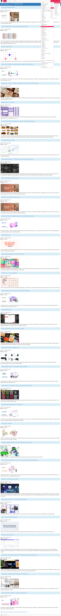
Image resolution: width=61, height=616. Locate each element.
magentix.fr (43, 54)
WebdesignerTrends (44, 27)
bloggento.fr (43, 55)
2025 (52, 3)
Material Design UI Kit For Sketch (7, 102)
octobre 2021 (56, 4)
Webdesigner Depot (44, 32)
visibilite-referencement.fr (45, 63)
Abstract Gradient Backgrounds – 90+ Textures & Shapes (12, 254)
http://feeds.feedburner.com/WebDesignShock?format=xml (16, 612)
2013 (52, 16)
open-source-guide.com (45, 48)
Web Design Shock (44, 26)
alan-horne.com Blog (44, 29)
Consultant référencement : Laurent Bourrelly (47, 62)
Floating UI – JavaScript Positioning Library (9, 479)
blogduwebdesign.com (44, 24)
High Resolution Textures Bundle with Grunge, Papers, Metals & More (14, 573)
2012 (52, 17)
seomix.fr (43, 61)
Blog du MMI (43, 51)
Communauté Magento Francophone (46, 53)
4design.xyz (43, 25)
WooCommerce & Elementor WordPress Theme (10, 197)
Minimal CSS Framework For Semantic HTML (10, 347)
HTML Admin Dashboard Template (8, 140)
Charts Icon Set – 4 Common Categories (9, 272)
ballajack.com (43, 20)
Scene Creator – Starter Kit (6, 423)
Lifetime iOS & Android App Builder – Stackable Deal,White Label (14, 592)
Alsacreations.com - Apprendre (45, 21)
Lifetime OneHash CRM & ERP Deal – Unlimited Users (12, 404)
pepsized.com (43, 33)
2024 (52, 4)
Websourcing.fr (43, 17)
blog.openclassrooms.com (45, 4)
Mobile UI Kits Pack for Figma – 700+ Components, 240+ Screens (14, 499)
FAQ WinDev (43, 58)
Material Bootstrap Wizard (6, 309)
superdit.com (43, 31)
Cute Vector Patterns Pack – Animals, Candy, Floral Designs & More (14, 26)
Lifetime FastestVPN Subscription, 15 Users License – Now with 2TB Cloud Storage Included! (19, 460)
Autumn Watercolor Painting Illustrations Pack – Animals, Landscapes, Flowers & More (18, 121)
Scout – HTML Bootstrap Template (8, 7)
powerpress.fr (43, 16)
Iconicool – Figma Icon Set (6, 46)
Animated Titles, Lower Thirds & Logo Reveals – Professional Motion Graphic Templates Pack (19, 554)
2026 (52, 2)
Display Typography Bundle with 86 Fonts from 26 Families (12, 328)
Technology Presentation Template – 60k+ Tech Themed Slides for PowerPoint (16, 442)
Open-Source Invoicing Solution (7, 534)
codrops (43, 49)
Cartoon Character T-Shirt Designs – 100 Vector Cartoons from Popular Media (16, 385)
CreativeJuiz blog (44, 22)
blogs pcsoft (43, 57)
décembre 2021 (57, 2)
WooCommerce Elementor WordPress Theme (10, 178)
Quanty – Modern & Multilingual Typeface (9, 517)
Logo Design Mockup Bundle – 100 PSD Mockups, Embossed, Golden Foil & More (17, 159)
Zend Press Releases (44, 66)
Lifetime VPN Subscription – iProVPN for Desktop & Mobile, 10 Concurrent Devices (17, 64)
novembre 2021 (57, 3)
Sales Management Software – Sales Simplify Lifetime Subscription (14, 366)
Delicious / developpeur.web (45, 3)
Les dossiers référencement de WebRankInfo (47, 60)
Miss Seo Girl (43, 64)
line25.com (43, 30)
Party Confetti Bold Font (6, 235)
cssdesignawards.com (44, 34)
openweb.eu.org (44, 50)
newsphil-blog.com (44, 18)
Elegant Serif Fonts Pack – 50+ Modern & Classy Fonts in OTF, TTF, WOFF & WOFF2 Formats (19, 83)
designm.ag (43, 28)
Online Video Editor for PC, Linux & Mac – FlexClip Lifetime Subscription (15, 290)
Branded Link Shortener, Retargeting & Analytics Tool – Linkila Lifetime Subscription (17, 216)
